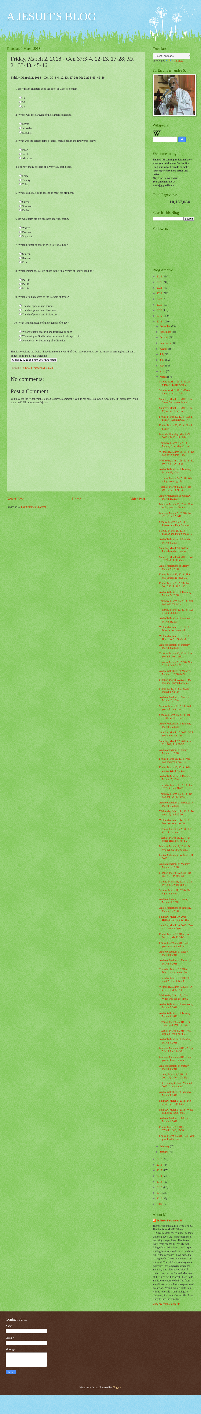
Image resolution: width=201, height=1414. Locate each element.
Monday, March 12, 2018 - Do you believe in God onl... (175, 848)
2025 (160, 282)
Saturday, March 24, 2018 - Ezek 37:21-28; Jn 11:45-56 (176, 559)
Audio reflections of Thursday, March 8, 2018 (175, 962)
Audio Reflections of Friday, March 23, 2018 (174, 567)
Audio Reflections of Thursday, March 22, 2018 (175, 594)
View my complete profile (166, 1304)
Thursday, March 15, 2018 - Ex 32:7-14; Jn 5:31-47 (175, 787)
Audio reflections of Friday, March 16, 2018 (173, 752)
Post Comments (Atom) (33, 507)
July (162, 354)
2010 (160, 1198)
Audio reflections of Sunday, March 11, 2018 (174, 901)
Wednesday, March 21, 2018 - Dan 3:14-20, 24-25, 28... (174, 638)
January (164, 1151)
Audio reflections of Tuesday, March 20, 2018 (174, 646)
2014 (160, 1176)
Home (76, 499)
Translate (174, 60)
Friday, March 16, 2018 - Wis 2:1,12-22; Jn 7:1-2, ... (174, 769)
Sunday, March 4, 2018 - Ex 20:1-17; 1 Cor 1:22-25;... (174, 1076)
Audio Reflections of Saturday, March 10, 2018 (175, 909)
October (164, 337)
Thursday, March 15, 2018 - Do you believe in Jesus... (175, 795)
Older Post (137, 499)
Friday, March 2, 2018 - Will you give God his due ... (176, 1137)
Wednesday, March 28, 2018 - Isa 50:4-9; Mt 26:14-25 (176, 462)
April (163, 371)
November (166, 331)
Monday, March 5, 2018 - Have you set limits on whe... (175, 1059)
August (164, 348)
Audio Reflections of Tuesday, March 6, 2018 (175, 1015)
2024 (160, 287)
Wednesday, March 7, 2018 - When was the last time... (174, 997)
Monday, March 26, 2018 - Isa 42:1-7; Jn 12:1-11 (175, 515)
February (165, 1146)
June (162, 360)
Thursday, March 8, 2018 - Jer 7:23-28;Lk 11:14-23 (175, 980)
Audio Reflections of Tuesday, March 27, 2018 (175, 471)
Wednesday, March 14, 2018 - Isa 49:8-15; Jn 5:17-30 (176, 813)
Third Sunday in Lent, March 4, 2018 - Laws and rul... (175, 1085)
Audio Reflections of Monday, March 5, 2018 (175, 1041)
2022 (160, 299)
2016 (160, 1164)
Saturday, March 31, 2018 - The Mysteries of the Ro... (175, 410)
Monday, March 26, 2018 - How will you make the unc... (176, 506)
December (165, 326)
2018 (160, 321)
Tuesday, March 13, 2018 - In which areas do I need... (174, 839)
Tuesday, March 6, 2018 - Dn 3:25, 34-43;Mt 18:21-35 (174, 1024)
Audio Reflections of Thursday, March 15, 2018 (175, 778)
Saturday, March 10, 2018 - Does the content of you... (176, 927)
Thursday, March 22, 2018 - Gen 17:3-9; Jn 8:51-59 (176, 611)
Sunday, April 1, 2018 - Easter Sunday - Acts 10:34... (175, 392)
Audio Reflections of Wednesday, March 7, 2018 (176, 1006)
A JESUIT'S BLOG (51, 16)
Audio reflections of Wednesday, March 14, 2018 (176, 804)
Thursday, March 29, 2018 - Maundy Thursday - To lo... (175, 445)
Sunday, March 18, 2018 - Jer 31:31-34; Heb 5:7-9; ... (174, 716)
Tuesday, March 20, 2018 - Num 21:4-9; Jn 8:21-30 (176, 664)
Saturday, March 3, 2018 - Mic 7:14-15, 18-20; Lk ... (175, 1102)
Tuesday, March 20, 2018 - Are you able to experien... (175, 655)
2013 (160, 1181)
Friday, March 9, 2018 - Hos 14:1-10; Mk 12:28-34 (174, 936)
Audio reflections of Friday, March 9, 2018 (173, 953)
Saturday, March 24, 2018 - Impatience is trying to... (173, 550)
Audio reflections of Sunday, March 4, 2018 (174, 1067)
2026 (160, 276)
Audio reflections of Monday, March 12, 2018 (174, 866)
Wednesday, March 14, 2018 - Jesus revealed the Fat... (174, 822)
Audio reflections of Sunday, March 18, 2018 (174, 699)
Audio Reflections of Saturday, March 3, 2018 (175, 1094)
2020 (160, 310)
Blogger (116, 1387)
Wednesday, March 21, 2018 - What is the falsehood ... (174, 629)
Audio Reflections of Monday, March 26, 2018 (175, 497)
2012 (160, 1187)
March (163, 376)
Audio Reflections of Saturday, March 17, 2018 (175, 725)
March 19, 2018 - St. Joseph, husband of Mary (174, 690)
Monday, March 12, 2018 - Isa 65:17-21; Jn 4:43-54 (175, 874)
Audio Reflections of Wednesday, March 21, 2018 (176, 620)
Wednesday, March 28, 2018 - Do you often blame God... (176, 453)
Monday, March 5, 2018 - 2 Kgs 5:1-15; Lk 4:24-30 (176, 1050)
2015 (160, 1170)
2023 (160, 293)
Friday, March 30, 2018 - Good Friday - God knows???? (175, 418)
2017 (160, 1159)
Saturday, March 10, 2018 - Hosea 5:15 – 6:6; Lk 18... (174, 918)
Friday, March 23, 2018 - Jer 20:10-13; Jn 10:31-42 (174, 585)
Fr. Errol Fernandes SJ (169, 1220)
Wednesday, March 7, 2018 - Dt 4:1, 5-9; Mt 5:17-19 (175, 988)
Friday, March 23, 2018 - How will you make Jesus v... (175, 576)
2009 (160, 1204)
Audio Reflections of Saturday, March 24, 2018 (175, 541)
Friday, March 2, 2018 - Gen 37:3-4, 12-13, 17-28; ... (174, 1129)
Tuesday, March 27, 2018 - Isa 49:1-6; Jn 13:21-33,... (175, 488)
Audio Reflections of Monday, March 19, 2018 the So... (175, 673)
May (162, 365)
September (166, 343)
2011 (160, 1192)
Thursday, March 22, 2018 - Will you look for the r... (176, 603)
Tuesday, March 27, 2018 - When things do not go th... (176, 480)
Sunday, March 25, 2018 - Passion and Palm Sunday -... (175, 524)
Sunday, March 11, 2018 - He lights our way (174, 892)
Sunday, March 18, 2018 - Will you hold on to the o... (175, 708)
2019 (160, 315)
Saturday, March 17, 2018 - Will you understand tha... (176, 734)
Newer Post (15, 499)
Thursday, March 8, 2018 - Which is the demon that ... (174, 971)
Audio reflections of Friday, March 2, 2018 (173, 1120)
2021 (160, 304)
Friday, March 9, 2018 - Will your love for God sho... (174, 945)
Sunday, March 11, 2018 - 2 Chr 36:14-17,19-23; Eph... (176, 883)
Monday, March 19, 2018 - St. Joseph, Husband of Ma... (175, 681)
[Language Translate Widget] (171, 56)
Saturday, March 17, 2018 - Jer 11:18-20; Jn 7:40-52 (175, 743)
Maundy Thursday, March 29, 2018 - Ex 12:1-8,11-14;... (174, 436)
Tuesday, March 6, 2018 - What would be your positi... (175, 1032)
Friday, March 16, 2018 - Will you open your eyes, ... (174, 760)
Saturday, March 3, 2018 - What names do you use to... (176, 1111)
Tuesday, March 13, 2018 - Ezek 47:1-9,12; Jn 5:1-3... (176, 831)
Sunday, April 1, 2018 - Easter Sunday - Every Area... (175, 383)
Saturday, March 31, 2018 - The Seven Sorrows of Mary (175, 401)
